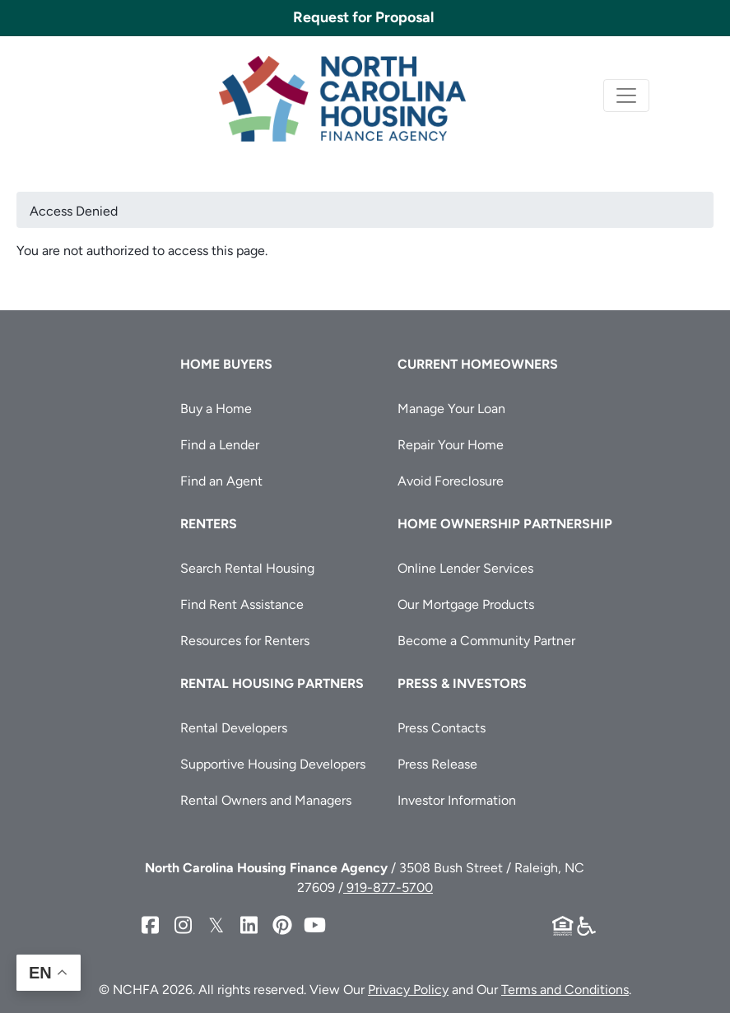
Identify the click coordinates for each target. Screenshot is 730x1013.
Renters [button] (208, 524)
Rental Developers (233, 728)
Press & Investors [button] (462, 683)
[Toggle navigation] (626, 95)
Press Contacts (442, 728)
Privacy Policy (408, 989)
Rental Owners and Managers (265, 800)
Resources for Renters (244, 640)
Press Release (437, 764)
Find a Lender (219, 445)
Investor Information (457, 800)
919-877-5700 (388, 887)
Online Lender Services (465, 568)
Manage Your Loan (451, 408)
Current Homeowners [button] (478, 364)
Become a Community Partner (486, 640)
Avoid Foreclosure (451, 481)
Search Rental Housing (247, 568)
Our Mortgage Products (466, 604)
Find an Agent (221, 481)
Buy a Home (216, 408)
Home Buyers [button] (226, 364)
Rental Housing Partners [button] (272, 683)
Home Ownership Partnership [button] (505, 524)
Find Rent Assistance (242, 604)
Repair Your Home (451, 445)
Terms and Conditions (565, 989)
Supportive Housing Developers (272, 764)
